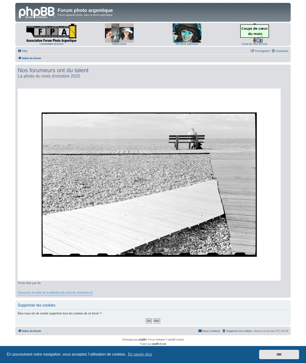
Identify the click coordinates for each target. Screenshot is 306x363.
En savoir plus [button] (140, 354)
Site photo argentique (186, 44)
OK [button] (279, 354)
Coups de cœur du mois (254, 44)
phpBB (142, 339)
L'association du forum (52, 44)
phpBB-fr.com (159, 344)
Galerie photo (119, 44)
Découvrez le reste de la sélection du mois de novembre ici (55, 292)
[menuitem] (22, 51)
